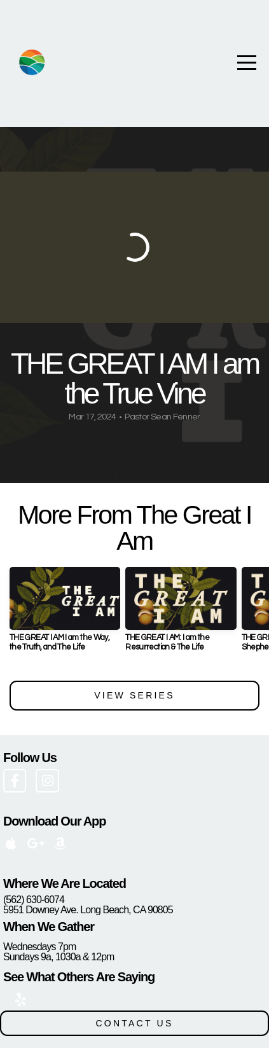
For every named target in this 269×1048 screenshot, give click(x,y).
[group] (65, 614)
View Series (134, 695)
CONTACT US (135, 1023)
